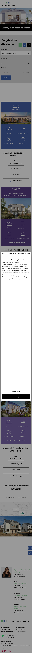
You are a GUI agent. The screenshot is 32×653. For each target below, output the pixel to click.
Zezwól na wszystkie (16, 397)
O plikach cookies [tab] (24, 254)
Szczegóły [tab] (12, 254)
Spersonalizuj (16, 391)
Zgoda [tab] (4, 254)
